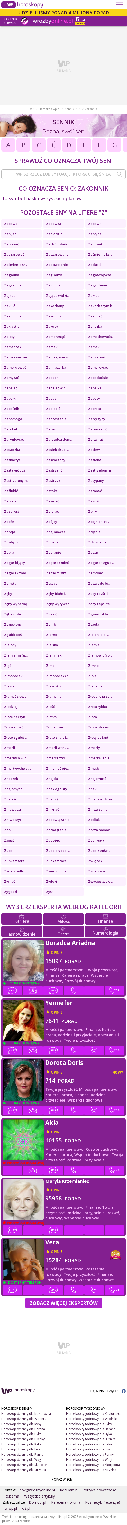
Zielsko (52, 645)
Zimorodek (13, 675)
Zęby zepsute (99, 604)
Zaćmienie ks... (100, 254)
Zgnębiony (13, 624)
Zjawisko (53, 686)
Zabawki (95, 223)
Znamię (52, 799)
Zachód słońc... (58, 244)
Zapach (52, 377)
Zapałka (95, 388)
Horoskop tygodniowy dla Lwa (88, 1449)
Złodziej (11, 706)
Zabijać (10, 234)
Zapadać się (98, 377)
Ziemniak (53, 655)
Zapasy (94, 398)
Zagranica (12, 285)
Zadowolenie (57, 264)
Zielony (10, 645)
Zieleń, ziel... (98, 634)
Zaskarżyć (12, 460)
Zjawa (9, 686)
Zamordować (15, 367)
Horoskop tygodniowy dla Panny (90, 1454)
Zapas (51, 398)
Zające (9, 295)
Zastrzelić (54, 470)
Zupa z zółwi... (99, 850)
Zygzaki (10, 891)
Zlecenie (95, 686)
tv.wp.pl (11, 1508)
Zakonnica (12, 316)
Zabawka (53, 223)
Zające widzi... (57, 295)
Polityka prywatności (100, 1489)
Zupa (8, 850)
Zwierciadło (14, 871)
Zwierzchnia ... (58, 871)
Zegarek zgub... (101, 562)
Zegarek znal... (16, 573)
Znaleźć (10, 799)
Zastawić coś (14, 470)
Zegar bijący (14, 562)
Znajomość (97, 778)
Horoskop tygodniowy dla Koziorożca (93, 1413)
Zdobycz (11, 542)
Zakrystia (12, 326)
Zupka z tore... (15, 860)
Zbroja (9, 532)
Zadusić (94, 264)
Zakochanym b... (101, 305)
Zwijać (9, 881)
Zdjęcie (94, 532)
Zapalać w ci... (57, 388)
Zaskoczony (55, 460)
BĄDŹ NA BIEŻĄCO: (108, 1391)
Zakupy (52, 326)
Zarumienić (97, 429)
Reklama (12, 1496)
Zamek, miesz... (58, 357)
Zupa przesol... (58, 850)
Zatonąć (95, 490)
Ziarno (51, 634)
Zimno (93, 665)
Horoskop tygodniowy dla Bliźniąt (90, 1439)
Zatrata (10, 501)
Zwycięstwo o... (100, 881)
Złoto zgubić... (15, 737)
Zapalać (10, 388)
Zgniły (51, 624)
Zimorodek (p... (58, 675)
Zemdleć (95, 573)
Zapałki (10, 398)
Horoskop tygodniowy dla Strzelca (91, 1470)
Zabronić (11, 244)
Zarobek (11, 429)
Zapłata (94, 408)
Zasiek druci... (57, 449)
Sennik (69, 109)
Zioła (92, 675)
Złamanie (54, 696)
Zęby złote (12, 614)
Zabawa (10, 223)
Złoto (92, 717)
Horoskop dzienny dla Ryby (21, 1424)
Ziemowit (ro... (100, 655)
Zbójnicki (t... (98, 521)
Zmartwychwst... (17, 768)
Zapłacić (53, 408)
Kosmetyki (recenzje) (102, 1502)
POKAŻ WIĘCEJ (63, 1479)
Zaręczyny (96, 419)
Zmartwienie (99, 758)
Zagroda (53, 285)
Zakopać (95, 316)
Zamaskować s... (101, 336)
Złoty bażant (98, 737)
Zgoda (93, 624)
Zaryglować (14, 439)
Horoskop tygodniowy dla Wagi (89, 1459)
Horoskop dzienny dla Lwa (20, 1449)
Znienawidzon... (101, 799)
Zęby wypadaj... (16, 604)
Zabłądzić (54, 234)
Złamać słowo (15, 696)
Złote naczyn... (16, 717)
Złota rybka (97, 706)
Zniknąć (52, 809)
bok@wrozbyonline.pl (37, 1489)
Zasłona (94, 460)
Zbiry (92, 511)
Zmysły (94, 768)
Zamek (51, 347)
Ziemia (94, 645)
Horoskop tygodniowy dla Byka (89, 1434)
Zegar (93, 552)
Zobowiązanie (57, 819)
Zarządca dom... (59, 439)
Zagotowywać (99, 275)
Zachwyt (95, 244)
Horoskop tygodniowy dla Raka (89, 1444)
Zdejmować (55, 532)
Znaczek (11, 778)
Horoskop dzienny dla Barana (23, 1429)
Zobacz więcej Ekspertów (64, 1303)
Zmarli (9, 747)
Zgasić (51, 614)
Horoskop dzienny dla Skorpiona (25, 1465)
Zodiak (94, 819)
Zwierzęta (96, 871)
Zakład (94, 295)
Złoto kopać (13, 727)
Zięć (7, 665)
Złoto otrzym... (100, 727)
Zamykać (11, 377)
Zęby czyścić (98, 593)
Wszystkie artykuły (39, 1496)
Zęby (8, 593)
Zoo (7, 830)
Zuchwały (96, 840)
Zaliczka (95, 326)
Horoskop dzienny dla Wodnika (24, 1419)
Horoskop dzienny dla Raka (21, 1444)
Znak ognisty (56, 789)
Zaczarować (14, 254)
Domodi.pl (37, 1502)
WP (32, 109)
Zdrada (52, 542)
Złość (50, 706)
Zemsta (10, 583)
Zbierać (52, 511)
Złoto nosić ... (56, 727)
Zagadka (11, 275)
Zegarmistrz (56, 573)
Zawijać (52, 501)
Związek (95, 860)
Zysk (49, 891)
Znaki (92, 789)
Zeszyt (51, 583)
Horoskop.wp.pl (49, 109)
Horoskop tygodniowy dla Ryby (89, 1424)
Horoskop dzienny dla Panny (22, 1454)
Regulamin (68, 1489)
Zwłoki (51, 881)
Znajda (52, 778)
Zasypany (96, 480)
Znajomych (13, 789)
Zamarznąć (55, 336)
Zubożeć (53, 840)
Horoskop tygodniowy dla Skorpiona (93, 1465)
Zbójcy (51, 521)
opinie (57, 952)
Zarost (51, 429)
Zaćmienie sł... (15, 264)
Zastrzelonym (99, 470)
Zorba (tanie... (57, 830)
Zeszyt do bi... (99, 583)
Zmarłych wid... (16, 758)
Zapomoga (13, 419)
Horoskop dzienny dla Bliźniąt (23, 1439)
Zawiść (93, 501)
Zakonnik (53, 316)
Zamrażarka (56, 367)
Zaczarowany (57, 254)
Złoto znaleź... (57, 737)
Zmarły (94, 747)
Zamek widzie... (17, 357)
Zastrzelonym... (16, 480)
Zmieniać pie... (57, 768)
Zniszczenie (98, 809)
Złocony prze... (100, 696)
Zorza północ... (100, 830)
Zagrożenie (97, 285)
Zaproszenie (56, 419)
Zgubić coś (13, 634)
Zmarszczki (55, 758)
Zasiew (94, 449)
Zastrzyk (53, 480)
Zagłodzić (54, 275)
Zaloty (9, 336)
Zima (50, 665)
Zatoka (52, 490)
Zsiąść (9, 840)
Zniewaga (12, 809)
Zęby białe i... (56, 593)
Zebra (9, 552)
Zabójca (95, 234)
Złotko (51, 717)
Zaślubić (11, 490)
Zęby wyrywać (57, 604)
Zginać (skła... (99, 614)
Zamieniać (96, 357)
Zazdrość (11, 511)
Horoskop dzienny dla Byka (21, 1434)
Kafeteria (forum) (65, 1502)
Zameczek (12, 347)
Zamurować (98, 367)
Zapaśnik (11, 408)
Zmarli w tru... (57, 747)
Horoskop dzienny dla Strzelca (23, 1470)
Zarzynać (95, 439)
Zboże (9, 521)
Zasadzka (12, 449)
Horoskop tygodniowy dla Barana (90, 1429)
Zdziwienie (97, 542)
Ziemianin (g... (16, 655)
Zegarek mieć (57, 562)
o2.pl (26, 1508)
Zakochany (55, 305)
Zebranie (53, 552)
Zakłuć (9, 305)
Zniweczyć (12, 819)
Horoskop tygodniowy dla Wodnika (92, 1419)
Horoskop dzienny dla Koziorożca (26, 1413)
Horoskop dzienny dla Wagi (21, 1459)
